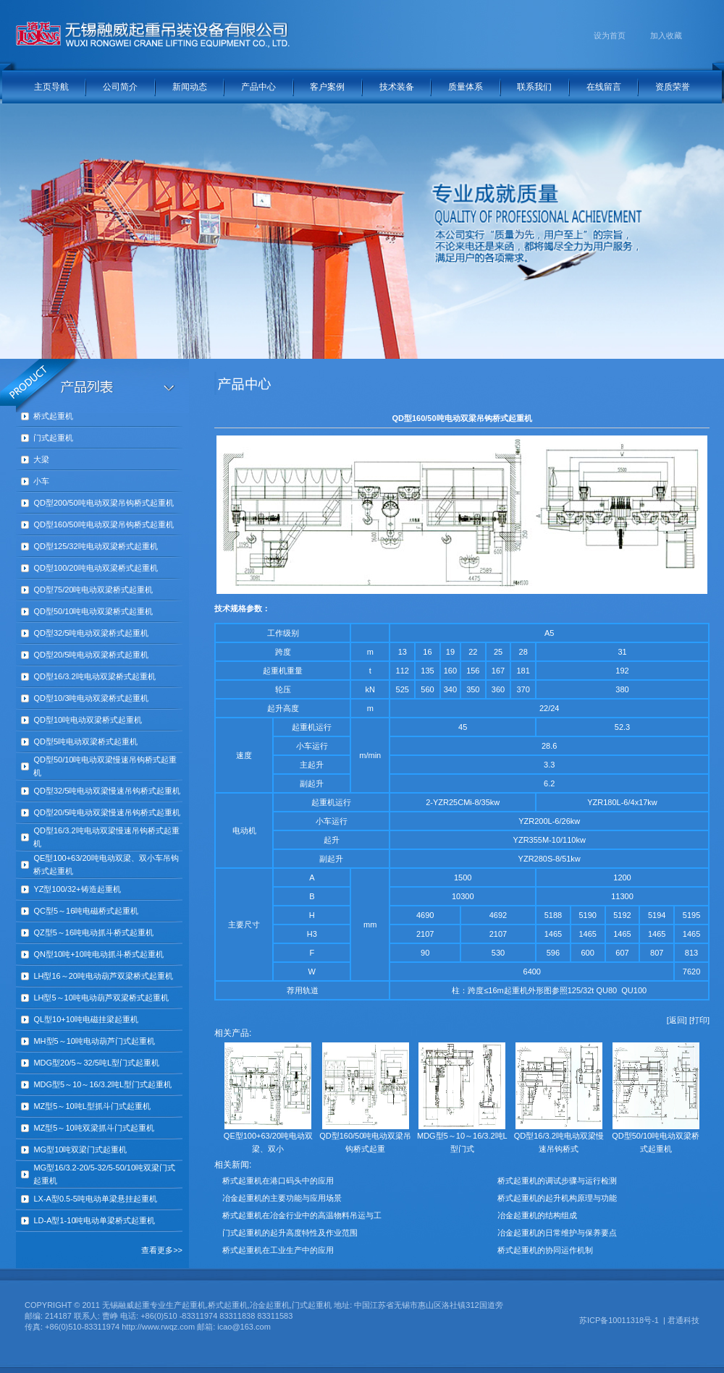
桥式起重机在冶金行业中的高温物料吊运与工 (302, 1215)
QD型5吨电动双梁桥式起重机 (85, 741)
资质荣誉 (672, 87)
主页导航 (51, 87)
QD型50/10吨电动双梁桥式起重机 (93, 611)
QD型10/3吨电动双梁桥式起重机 (90, 698)
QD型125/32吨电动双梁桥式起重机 (95, 546)
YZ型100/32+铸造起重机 (76, 889)
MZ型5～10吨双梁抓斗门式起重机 (93, 1127)
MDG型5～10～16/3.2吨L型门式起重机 (102, 1084)
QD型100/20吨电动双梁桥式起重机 (95, 568)
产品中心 (258, 87)
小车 (41, 481)
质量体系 (465, 87)
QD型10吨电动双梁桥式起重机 (87, 719)
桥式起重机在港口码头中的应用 (278, 1180)
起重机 (275, 670)
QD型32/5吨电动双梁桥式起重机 (90, 633)
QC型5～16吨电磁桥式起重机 (85, 910)
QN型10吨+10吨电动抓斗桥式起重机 (98, 954)
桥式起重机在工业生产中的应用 (278, 1250)
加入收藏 (666, 35)
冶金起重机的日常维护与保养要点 (557, 1232)
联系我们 (534, 87)
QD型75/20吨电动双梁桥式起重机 (93, 589)
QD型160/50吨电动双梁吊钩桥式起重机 (103, 524)
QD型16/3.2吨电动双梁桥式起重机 (94, 676)
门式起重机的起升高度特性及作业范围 (290, 1232)
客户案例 (327, 87)
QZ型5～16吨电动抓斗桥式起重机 (93, 932)
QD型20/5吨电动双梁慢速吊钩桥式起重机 (106, 812)
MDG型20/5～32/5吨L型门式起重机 (96, 1062)
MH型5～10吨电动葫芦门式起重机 (93, 1041)
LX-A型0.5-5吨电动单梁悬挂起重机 (95, 1198)
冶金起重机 (270, 1305)
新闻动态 (189, 87)
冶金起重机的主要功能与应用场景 (282, 1198)
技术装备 (396, 87)
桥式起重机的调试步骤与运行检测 (557, 1180)
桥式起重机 (53, 416)
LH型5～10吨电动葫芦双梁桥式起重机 (100, 997)
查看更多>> (161, 1250)
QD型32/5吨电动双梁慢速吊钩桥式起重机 (106, 790)
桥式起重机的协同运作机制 (545, 1250)
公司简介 (120, 87)
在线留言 (603, 87)
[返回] (677, 1020)
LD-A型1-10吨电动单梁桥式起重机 (94, 1220)
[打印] (699, 1020)
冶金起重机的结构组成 (537, 1215)
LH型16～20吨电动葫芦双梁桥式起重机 (103, 976)
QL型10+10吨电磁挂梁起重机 (85, 1019)
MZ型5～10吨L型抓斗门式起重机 (91, 1106)
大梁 (41, 459)
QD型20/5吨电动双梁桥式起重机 (90, 654)
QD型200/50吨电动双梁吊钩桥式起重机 (103, 502)
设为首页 (610, 35)
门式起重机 (53, 437)
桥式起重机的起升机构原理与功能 (557, 1198)
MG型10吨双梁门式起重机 (80, 1149)
